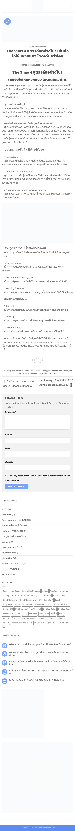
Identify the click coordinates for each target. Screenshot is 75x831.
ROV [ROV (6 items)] (25, 613)
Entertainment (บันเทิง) (14, 520)
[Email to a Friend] (40, 360)
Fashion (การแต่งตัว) (12, 531)
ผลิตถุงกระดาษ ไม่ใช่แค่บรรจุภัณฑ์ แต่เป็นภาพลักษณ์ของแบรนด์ (40, 644)
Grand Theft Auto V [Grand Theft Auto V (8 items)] (28, 600)
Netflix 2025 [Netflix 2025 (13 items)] (8, 609)
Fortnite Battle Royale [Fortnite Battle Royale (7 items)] (30, 595)
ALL (4, 509)
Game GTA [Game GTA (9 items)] (46, 595)
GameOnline (40, 46)
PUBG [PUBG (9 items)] (18, 613)
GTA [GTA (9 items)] (40, 600)
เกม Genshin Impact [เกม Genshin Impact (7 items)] (47, 618)
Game (31, 46)
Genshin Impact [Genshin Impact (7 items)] (59, 595)
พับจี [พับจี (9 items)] (61, 613)
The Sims (54, 370)
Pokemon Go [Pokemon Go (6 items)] (8, 613)
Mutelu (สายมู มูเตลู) (12, 563)
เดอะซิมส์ (52, 373)
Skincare (6, 574)
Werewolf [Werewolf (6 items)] (33, 613)
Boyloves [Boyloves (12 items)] (16, 590)
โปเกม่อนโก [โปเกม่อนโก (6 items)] (64, 622)
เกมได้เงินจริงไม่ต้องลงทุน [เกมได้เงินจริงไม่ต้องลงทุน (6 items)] (21, 622)
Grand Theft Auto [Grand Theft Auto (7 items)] (10, 600)
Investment (8, 552)
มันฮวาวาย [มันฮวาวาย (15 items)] (16, 618)
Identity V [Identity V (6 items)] (48, 600)
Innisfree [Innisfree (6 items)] (58, 600)
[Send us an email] (71, 6)
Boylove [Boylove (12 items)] (6, 590)
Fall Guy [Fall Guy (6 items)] (6, 595)
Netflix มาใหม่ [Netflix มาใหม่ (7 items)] (35, 609)
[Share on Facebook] (34, 360)
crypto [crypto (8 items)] (45, 590)
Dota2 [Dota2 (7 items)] (65, 590)
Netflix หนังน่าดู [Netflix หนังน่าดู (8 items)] (49, 609)
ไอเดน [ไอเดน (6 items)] (5, 627)
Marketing (7, 558)
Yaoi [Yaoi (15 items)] (41, 613)
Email (8, 448)
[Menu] (3, 6)
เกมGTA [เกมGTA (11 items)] (6, 622)
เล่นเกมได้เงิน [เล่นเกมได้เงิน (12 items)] (39, 622)
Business (6, 514)
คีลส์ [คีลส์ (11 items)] (47, 613)
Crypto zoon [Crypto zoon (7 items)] (55, 590)
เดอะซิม (45, 373)
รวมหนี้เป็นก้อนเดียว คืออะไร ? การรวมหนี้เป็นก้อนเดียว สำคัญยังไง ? (40, 663)
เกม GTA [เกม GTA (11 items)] (61, 618)
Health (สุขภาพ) (10, 547)
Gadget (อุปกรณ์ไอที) (12, 536)
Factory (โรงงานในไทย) (13, 525)
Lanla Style (48, 65)
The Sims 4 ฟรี (35, 373)
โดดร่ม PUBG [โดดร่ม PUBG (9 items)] (52, 622)
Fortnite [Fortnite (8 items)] (15, 595)
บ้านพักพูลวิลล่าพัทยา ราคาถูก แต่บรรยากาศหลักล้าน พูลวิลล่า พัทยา (39, 654)
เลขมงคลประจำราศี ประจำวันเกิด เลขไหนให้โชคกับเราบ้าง (36, 679)
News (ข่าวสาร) (9, 569)
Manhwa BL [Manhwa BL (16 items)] (27, 604)
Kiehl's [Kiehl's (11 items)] (17, 604)
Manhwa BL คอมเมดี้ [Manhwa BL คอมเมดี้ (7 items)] (43, 604)
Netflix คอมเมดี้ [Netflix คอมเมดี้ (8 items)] (21, 609)
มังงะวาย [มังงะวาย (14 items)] (6, 618)
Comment (10, 411)
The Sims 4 (63, 370)
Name (8, 434)
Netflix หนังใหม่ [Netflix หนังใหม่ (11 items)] (64, 609)
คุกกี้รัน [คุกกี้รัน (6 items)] (54, 613)
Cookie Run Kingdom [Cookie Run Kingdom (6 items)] (31, 590)
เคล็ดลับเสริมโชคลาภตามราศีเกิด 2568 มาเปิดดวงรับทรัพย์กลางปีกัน (41, 672)
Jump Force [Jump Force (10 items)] (7, 604)
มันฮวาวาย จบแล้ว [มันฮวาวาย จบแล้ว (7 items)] (29, 618)
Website (9, 461)
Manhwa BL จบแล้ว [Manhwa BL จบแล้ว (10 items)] (61, 604)
